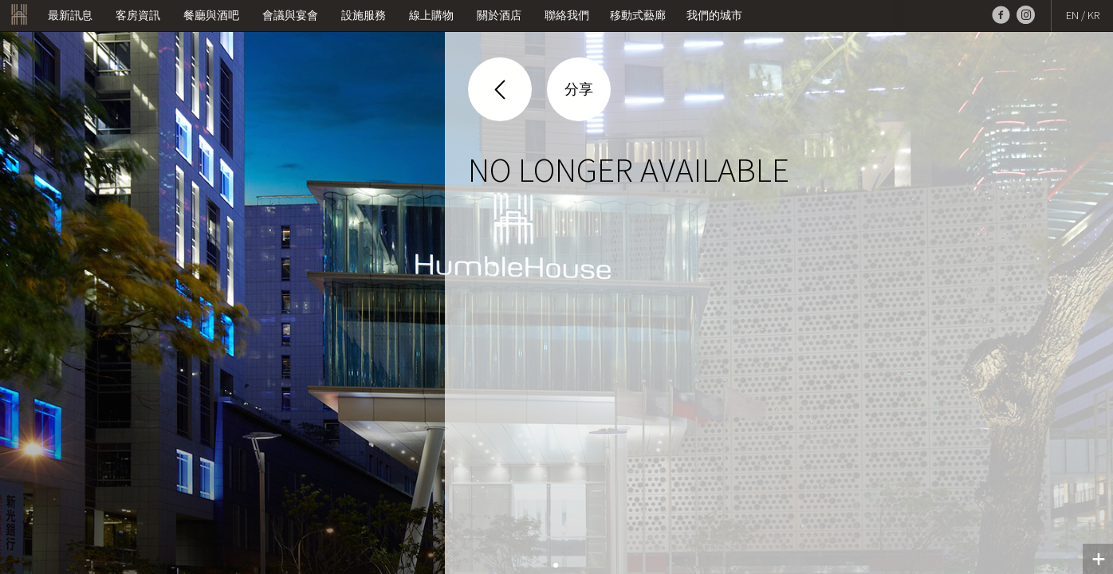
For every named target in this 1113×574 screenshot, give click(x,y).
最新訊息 (70, 15)
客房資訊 (138, 15)
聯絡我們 (567, 15)
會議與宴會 (290, 15)
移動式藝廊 (638, 15)
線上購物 (431, 15)
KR (1093, 15)
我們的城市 (714, 15)
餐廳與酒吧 (211, 15)
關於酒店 (499, 15)
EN (1072, 15)
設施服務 (363, 15)
